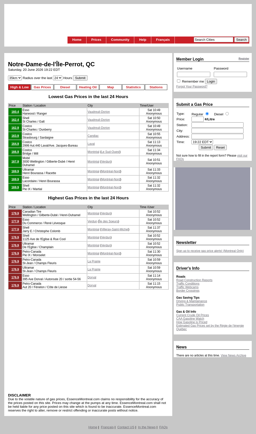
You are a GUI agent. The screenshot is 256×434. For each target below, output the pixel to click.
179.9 (15, 213)
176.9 (15, 237)
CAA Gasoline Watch (190, 318)
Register (243, 58)
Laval (91, 144)
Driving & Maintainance (191, 301)
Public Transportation (190, 304)
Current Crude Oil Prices (192, 315)
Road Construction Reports (194, 280)
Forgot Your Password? (192, 86)
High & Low (19, 87)
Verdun (105, 161)
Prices (96, 40)
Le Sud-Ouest (110, 152)
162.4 (15, 120)
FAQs (163, 427)
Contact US (125, 427)
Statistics (133, 87)
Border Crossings (188, 290)
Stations (156, 87)
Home (77, 40)
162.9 (15, 128)
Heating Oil (87, 87)
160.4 (15, 112)
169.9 (15, 171)
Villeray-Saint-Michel (114, 229)
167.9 (15, 161)
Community (120, 40)
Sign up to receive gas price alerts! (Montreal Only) (210, 251)
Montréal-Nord (110, 171)
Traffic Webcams (187, 287)
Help (142, 40)
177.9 (15, 221)
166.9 (15, 152)
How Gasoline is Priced (191, 322)
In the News (147, 427)
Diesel (65, 87)
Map (110, 87)
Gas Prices (42, 87)
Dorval (92, 277)
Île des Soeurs (108, 221)
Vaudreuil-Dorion (99, 112)
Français (163, 40)
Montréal (93, 152)
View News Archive (233, 355)
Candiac (93, 136)
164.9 (15, 144)
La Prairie (94, 261)
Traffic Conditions (188, 283)
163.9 (15, 136)
